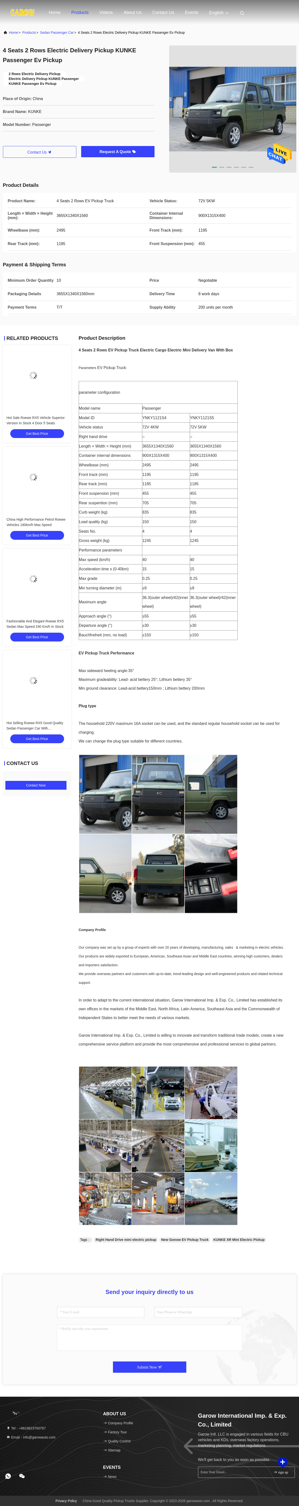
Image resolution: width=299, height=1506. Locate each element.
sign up (280, 1472)
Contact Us (163, 12)
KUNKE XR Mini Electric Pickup (239, 1240)
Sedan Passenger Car (57, 32)
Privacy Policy (66, 1501)
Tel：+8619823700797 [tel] (26, 1428)
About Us (132, 12)
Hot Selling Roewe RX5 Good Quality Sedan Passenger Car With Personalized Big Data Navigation (35, 728)
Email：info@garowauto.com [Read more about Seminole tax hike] (30, 1437)
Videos (106, 12)
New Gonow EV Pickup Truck (185, 1240)
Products (80, 12)
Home (55, 12)
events (191, 12)
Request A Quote (118, 152)
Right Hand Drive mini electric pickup (126, 1240)
